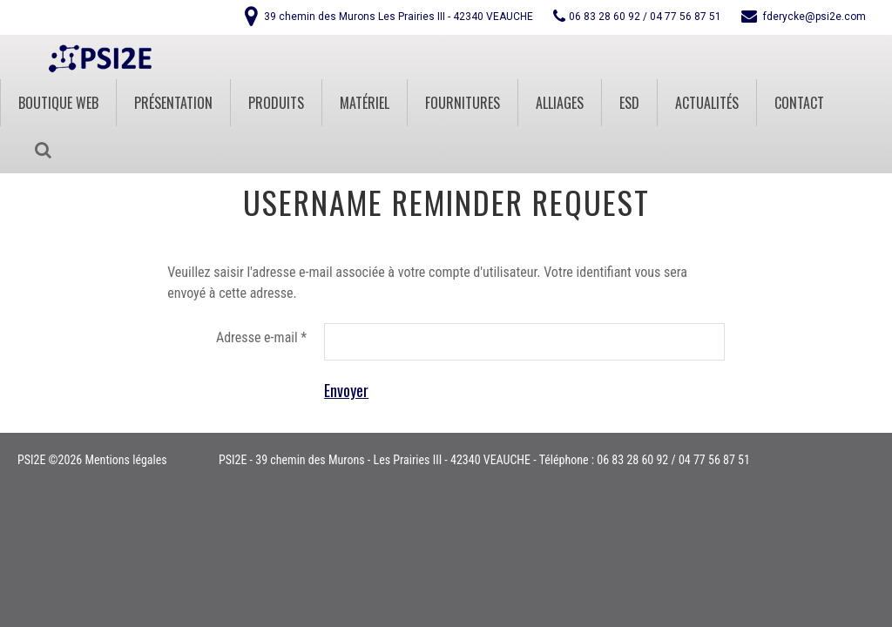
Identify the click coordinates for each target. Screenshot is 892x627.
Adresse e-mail (261, 337)
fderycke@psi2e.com (814, 16)
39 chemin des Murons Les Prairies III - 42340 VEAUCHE (398, 16)
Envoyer (346, 390)
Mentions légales (125, 460)
